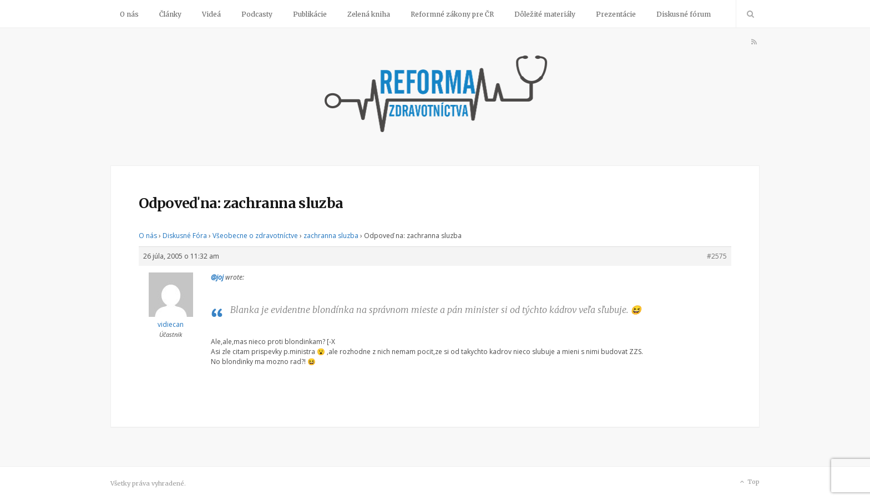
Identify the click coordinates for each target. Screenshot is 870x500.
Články (170, 14)
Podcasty (256, 14)
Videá (211, 14)
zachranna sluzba (331, 235)
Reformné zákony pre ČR (452, 14)
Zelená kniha (368, 14)
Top (749, 482)
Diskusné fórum (683, 14)
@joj (217, 277)
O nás (129, 14)
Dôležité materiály (544, 14)
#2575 (717, 256)
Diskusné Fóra (185, 235)
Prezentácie (616, 14)
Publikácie (310, 14)
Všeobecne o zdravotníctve (255, 235)
